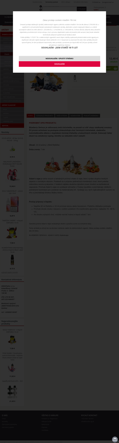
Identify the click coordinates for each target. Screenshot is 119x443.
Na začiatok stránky (115, 439)
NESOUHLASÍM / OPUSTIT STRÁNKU (59, 58)
